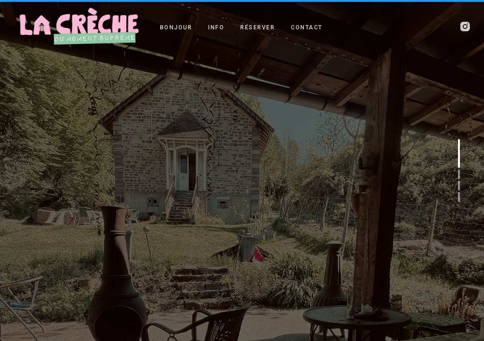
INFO (216, 27)
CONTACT (306, 27)
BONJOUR (176, 27)
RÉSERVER (257, 27)
